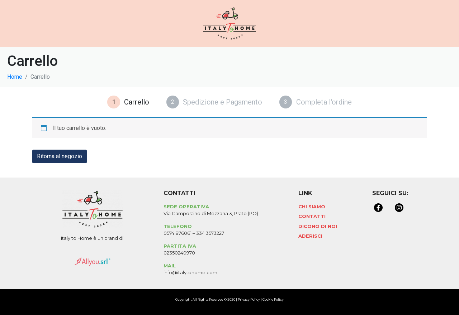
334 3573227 (210, 233)
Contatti (312, 216)
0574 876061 (177, 233)
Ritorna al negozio (59, 156)
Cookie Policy (273, 299)
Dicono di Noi (317, 226)
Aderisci (310, 236)
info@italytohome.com (190, 272)
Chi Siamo (311, 206)
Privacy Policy (249, 299)
